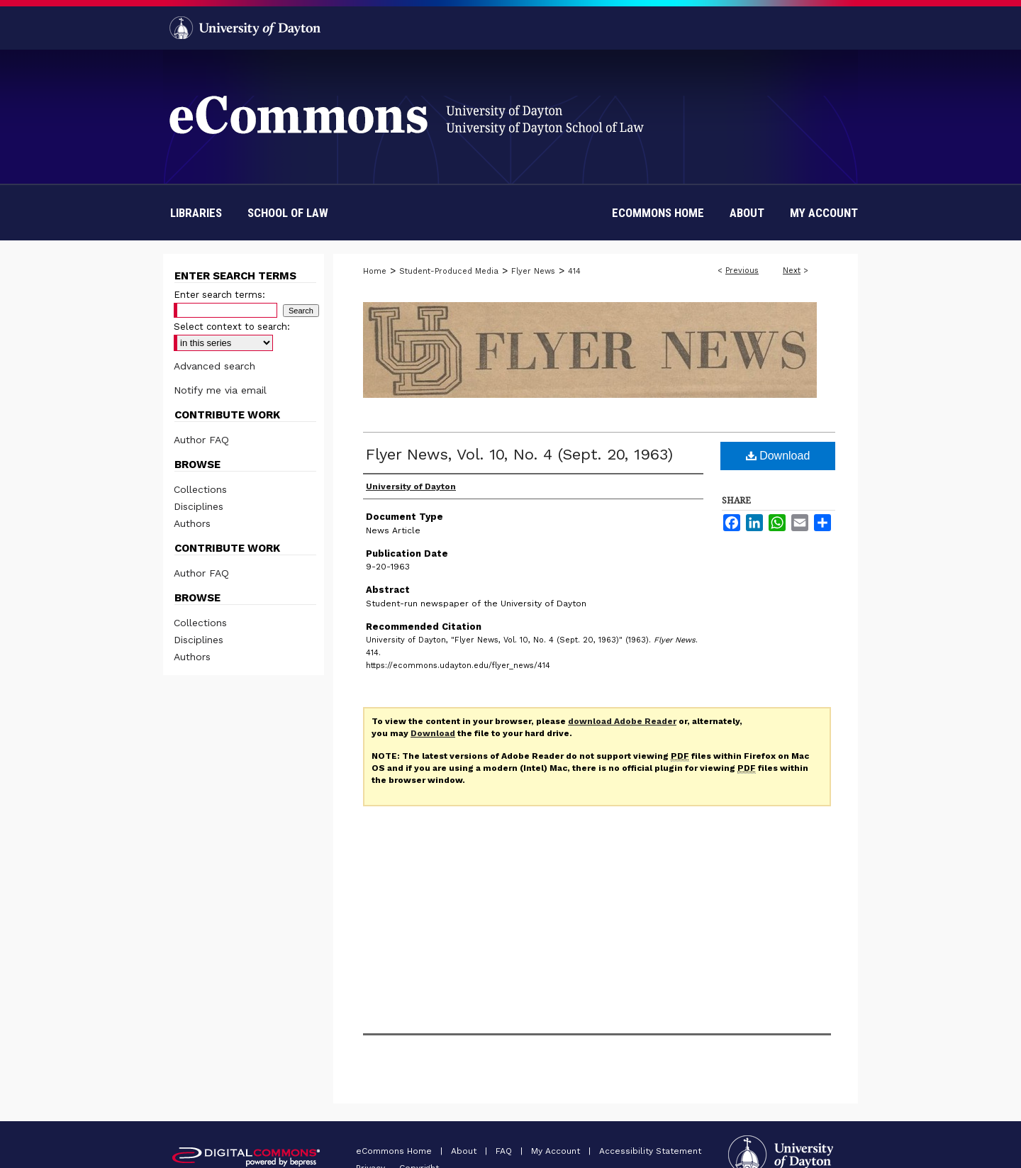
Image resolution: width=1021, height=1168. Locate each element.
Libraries (196, 213)
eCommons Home (395, 1151)
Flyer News (533, 271)
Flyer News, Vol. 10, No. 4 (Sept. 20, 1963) (519, 454)
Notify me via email (220, 390)
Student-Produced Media (448, 271)
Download (778, 456)
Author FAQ (201, 439)
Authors (192, 523)
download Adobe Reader (622, 721)
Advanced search (214, 366)
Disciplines (198, 506)
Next (791, 270)
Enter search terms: (219, 294)
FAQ (505, 1151)
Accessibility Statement (650, 1151)
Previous (742, 270)
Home (374, 271)
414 (574, 271)
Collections (200, 489)
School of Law (287, 213)
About (465, 1151)
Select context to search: (232, 326)
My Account (557, 1151)
